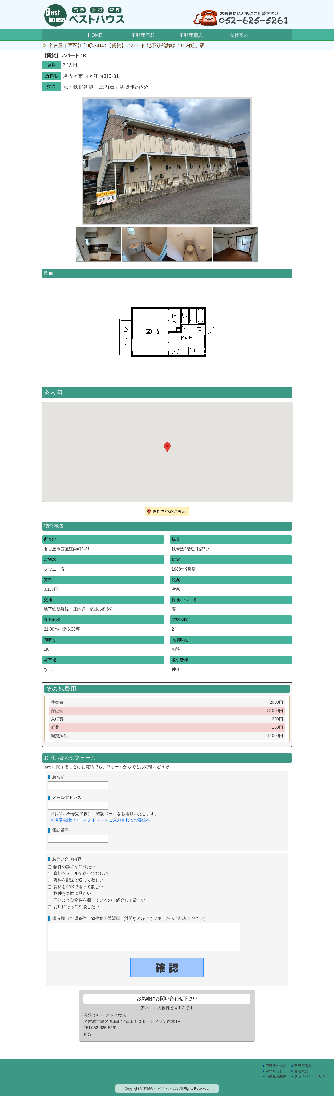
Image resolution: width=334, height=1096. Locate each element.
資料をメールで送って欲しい (80, 873)
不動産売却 (143, 35)
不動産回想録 (276, 1076)
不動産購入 (191, 35)
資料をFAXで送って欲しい (78, 887)
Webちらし (274, 1071)
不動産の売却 (276, 1066)
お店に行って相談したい (76, 906)
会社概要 (301, 1071)
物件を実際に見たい (72, 893)
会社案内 (239, 35)
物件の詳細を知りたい (74, 866)
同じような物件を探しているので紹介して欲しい (99, 900)
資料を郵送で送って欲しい (78, 880)
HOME (95, 35)
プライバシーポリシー (311, 1076)
